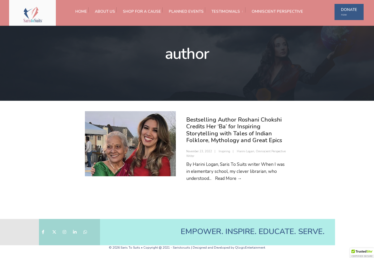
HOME (81, 11)
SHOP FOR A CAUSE (142, 11)
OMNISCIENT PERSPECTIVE (277, 11)
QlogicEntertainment (250, 248)
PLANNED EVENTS (186, 11)
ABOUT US (105, 11)
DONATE (349, 12)
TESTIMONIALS (225, 11)
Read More (228, 178)
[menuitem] (225, 10)
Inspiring (224, 151)
